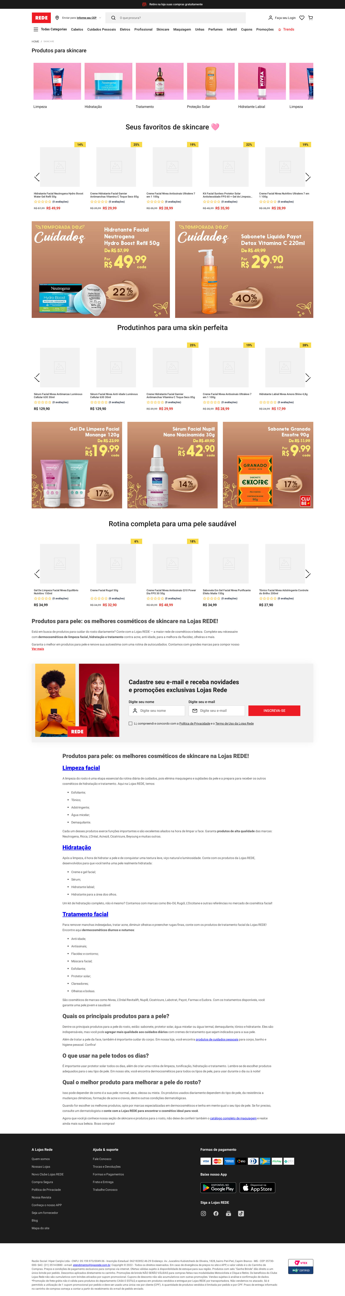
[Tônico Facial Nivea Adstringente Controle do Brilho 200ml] (285, 573)
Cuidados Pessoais (105, 29)
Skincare (170, 29)
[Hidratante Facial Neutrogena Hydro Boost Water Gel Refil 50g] (60, 176)
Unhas (210, 29)
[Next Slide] (307, 176)
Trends (301, 29)
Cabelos (79, 29)
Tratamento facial (85, 914)
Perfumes (227, 29)
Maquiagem (190, 29)
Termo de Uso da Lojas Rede (234, 723)
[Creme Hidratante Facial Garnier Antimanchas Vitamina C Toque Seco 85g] (116, 176)
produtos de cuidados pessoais (217, 1039)
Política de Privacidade (194, 723)
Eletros (130, 29)
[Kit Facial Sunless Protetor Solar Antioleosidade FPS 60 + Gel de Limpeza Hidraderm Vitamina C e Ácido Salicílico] (229, 176)
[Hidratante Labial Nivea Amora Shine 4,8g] (285, 377)
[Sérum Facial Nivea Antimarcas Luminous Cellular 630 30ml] (60, 377)
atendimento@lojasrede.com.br (91, 1265)
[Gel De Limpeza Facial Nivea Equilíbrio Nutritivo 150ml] (60, 573)
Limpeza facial (81, 768)
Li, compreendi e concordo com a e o (194, 723)
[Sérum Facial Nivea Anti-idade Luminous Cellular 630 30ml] (116, 377)
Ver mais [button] (38, 649)
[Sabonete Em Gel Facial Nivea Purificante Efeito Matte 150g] (229, 573)
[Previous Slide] (37, 176)
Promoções (280, 29)
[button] (78, 17)
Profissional (149, 29)
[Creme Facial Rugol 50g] (116, 573)
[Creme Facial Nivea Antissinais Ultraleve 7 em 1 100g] (172, 176)
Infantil (244, 29)
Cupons (260, 29)
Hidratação (76, 847)
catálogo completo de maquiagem (233, 1118)
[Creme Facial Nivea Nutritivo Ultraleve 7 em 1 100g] (285, 176)
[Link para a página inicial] (35, 41)
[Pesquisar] (175, 17)
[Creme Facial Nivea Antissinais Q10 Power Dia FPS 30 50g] (172, 573)
